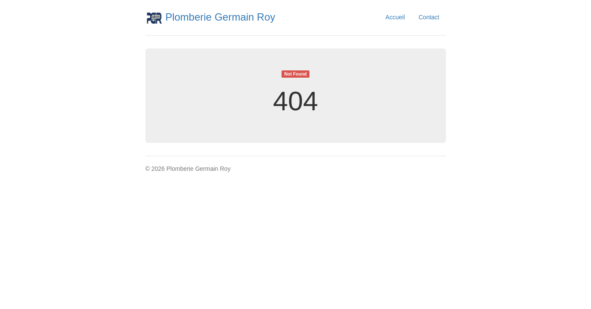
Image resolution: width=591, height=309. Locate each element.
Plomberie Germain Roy (210, 17)
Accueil (395, 17)
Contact (428, 17)
